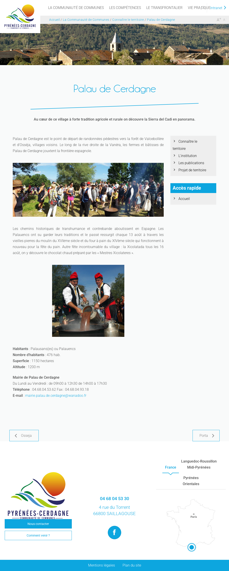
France (170, 467)
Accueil (184, 199)
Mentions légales (101, 565)
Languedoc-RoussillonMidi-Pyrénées (199, 464)
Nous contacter (38, 524)
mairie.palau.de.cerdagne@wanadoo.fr (55, 395)
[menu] (76, 8)
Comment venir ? (38, 535)
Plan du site (132, 565)
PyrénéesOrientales (191, 481)
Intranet (218, 8)
